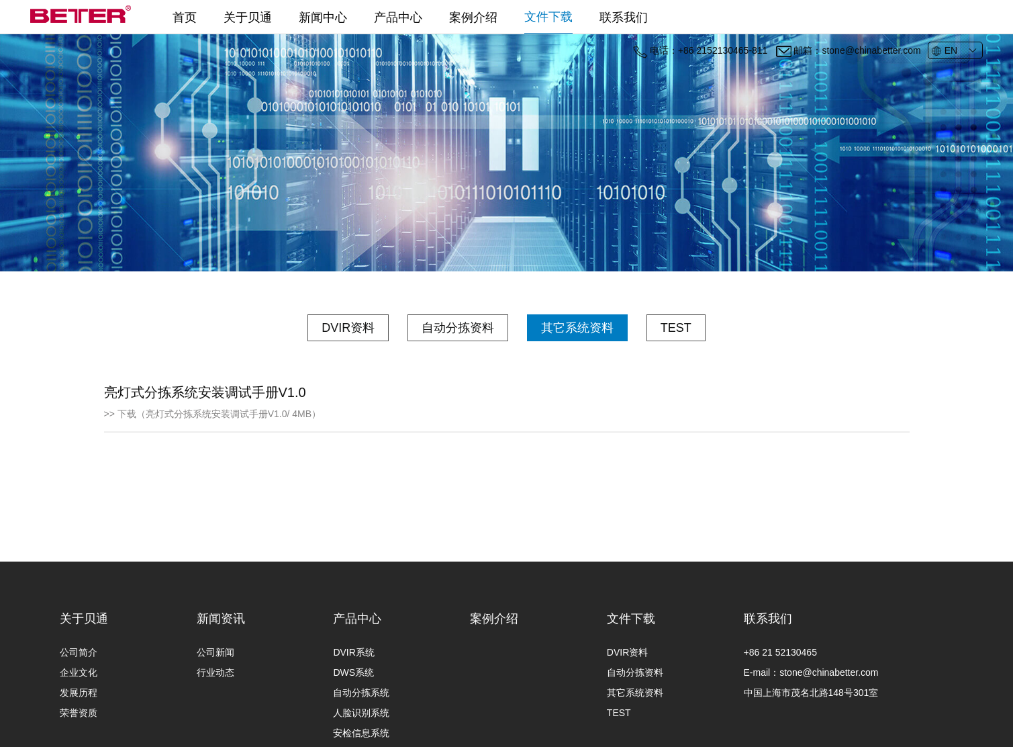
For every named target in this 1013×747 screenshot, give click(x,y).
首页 (185, 17)
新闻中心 (323, 17)
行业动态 (215, 712)
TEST (676, 328)
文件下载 (548, 17)
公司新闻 (215, 692)
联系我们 (623, 17)
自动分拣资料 (458, 328)
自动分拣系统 (361, 733)
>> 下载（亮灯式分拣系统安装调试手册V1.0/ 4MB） (213, 414)
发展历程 (78, 733)
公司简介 (78, 692)
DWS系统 (353, 712)
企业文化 (78, 712)
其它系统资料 (577, 328)
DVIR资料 (348, 328)
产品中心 (398, 17)
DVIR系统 (353, 692)
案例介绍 (473, 17)
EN (943, 51)
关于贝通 (248, 17)
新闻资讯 (221, 659)
